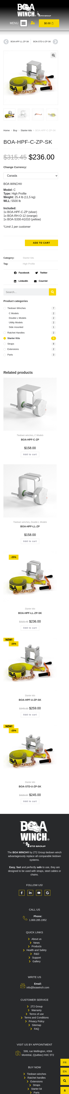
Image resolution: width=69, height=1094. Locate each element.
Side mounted (16, 327)
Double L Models (17, 318)
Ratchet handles (16, 332)
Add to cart (41, 243)
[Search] (52, 292)
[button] (23, 23)
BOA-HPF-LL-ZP (30, 526)
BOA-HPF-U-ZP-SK (30, 699)
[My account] (33, 23)
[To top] (64, 1090)
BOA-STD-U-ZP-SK (30, 786)
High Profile (29, 263)
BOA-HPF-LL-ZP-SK (30, 613)
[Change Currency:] (30, 176)
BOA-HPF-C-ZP (30, 439)
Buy (15, 130)
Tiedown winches (16, 308)
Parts (10, 354)
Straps (10, 343)
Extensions (13, 349)
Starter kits (26, 130)
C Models (14, 313)
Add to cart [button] (30, 454)
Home (6, 130)
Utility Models (16, 322)
